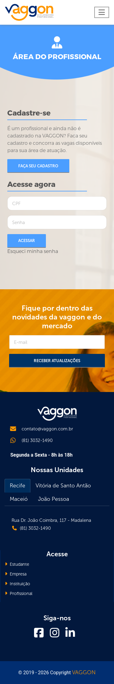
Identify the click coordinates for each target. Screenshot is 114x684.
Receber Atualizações (57, 360)
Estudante (17, 564)
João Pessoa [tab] (53, 499)
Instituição (17, 583)
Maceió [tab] (19, 499)
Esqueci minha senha (32, 251)
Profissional (19, 593)
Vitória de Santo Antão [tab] (63, 485)
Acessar (26, 240)
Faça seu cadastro (38, 166)
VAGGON (84, 672)
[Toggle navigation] (101, 12)
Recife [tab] (17, 485)
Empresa (15, 574)
